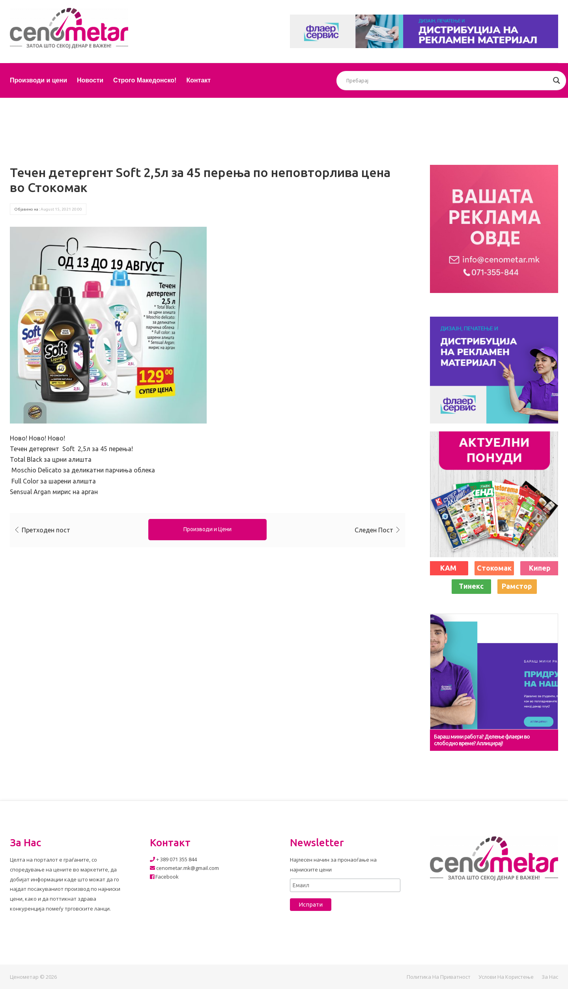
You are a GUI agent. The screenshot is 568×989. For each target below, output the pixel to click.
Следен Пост (374, 530)
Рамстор (517, 586)
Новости (90, 80)
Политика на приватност (439, 976)
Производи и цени (38, 80)
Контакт (198, 80)
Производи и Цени (207, 529)
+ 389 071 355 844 (173, 859)
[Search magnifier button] (556, 80)
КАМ (448, 568)
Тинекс (471, 586)
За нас (550, 976)
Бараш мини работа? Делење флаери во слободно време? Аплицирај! (482, 739)
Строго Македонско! (144, 80)
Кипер (540, 568)
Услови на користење (506, 976)
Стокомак (494, 568)
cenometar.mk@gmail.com (184, 867)
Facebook (164, 876)
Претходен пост (46, 530)
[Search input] (447, 80)
